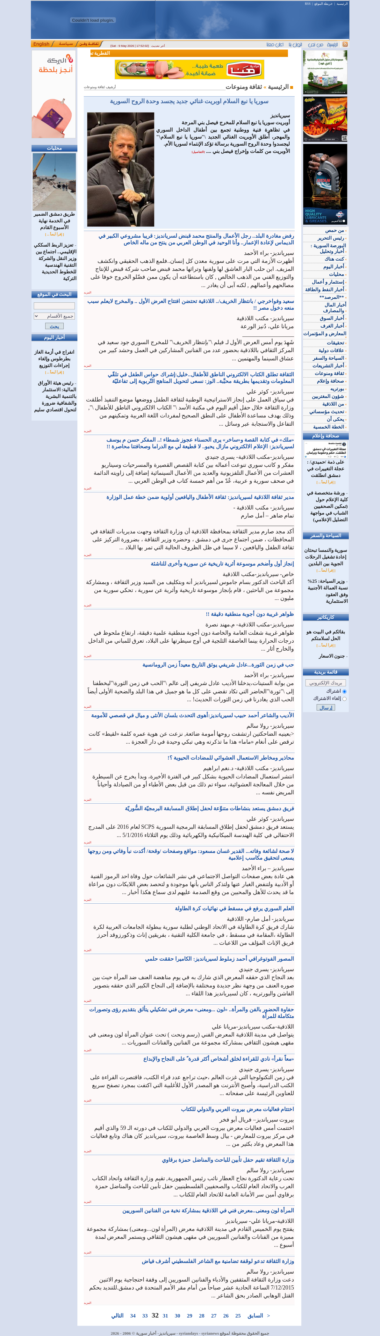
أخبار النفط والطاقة (325, 289)
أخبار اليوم (334, 266)
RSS (308, 3)
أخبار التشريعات (329, 365)
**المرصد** (332, 297)
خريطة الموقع (323, 3)
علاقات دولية (332, 350)
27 (213, 1316)
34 (132, 1316)
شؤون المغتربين (329, 396)
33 (145, 1316)
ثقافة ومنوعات (330, 373)
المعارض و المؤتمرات (324, 334)
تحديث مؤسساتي (327, 411)
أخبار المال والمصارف (334, 307)
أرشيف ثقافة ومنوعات (99, 87)
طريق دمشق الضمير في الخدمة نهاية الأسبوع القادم (54, 218)
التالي (117, 1316)
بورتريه (338, 388)
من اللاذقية (334, 404)
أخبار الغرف (333, 326)
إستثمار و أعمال (329, 282)
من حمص (335, 230)
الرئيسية (342, 3)
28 (201, 1316)
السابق (255, 1316)
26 (225, 1316)
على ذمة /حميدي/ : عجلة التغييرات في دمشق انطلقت (326, 466)
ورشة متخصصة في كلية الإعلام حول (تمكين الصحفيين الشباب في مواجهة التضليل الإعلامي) (327, 506)
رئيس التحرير (332, 238)
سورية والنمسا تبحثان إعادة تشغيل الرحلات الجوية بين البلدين (326, 557)
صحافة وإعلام (331, 381)
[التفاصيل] (198, 152)
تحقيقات (336, 342)
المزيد (87, 292)
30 (177, 1316)
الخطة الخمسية (329, 427)
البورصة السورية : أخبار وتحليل (328, 248)
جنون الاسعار (332, 656)
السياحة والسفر (329, 358)
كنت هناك (335, 259)
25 (238, 1316)
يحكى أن (336, 419)
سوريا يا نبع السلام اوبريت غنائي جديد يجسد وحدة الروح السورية (189, 101)
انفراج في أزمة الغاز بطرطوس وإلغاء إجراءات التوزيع (54, 359)
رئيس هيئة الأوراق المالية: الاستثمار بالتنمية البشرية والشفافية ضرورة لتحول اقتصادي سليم (55, 396)
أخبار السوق (333, 318)
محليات (337, 274)
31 (165, 1316)
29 (189, 1316)
